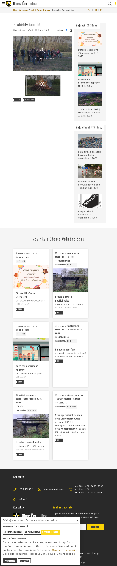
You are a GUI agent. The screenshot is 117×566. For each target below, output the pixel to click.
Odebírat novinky (63, 507)
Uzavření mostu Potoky (28, 442)
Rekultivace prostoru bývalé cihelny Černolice (90, 155)
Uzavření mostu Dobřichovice (63, 299)
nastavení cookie (64, 550)
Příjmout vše (10, 561)
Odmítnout (24, 561)
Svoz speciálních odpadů (68, 415)
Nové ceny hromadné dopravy (89, 81)
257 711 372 (26, 489)
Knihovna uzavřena (65, 350)
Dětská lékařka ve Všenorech (25, 295)
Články (46, 10)
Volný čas (36, 10)
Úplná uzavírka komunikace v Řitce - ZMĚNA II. (89, 185)
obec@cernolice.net (54, 489)
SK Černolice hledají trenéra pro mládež (89, 111)
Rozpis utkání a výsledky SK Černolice (86, 214)
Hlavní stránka (20, 10)
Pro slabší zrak (83, 553)
